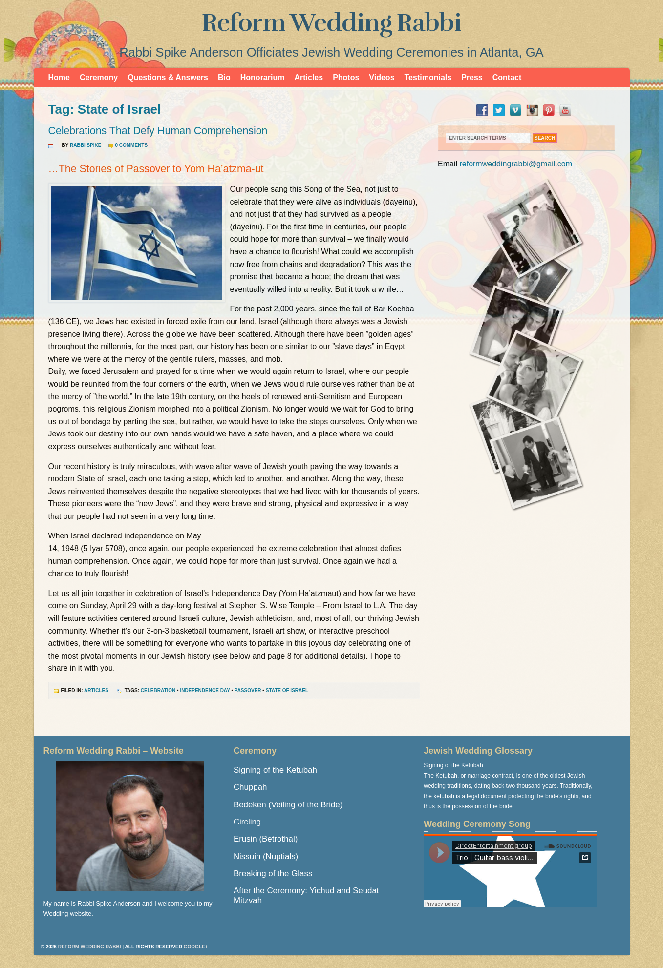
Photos (346, 77)
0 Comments (131, 145)
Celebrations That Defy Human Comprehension (158, 131)
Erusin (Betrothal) (266, 839)
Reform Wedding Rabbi (331, 23)
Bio (224, 77)
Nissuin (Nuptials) (266, 856)
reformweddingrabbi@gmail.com (515, 164)
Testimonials (428, 77)
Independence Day (205, 690)
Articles (308, 77)
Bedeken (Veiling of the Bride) (288, 804)
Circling (247, 821)
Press (472, 77)
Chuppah (250, 787)
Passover (248, 690)
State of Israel (287, 690)
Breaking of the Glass (273, 873)
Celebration (158, 690)
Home (59, 77)
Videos (381, 77)
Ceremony (99, 77)
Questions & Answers (168, 77)
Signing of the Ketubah (275, 770)
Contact (507, 77)
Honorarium (262, 77)
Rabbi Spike (85, 145)
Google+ (196, 946)
